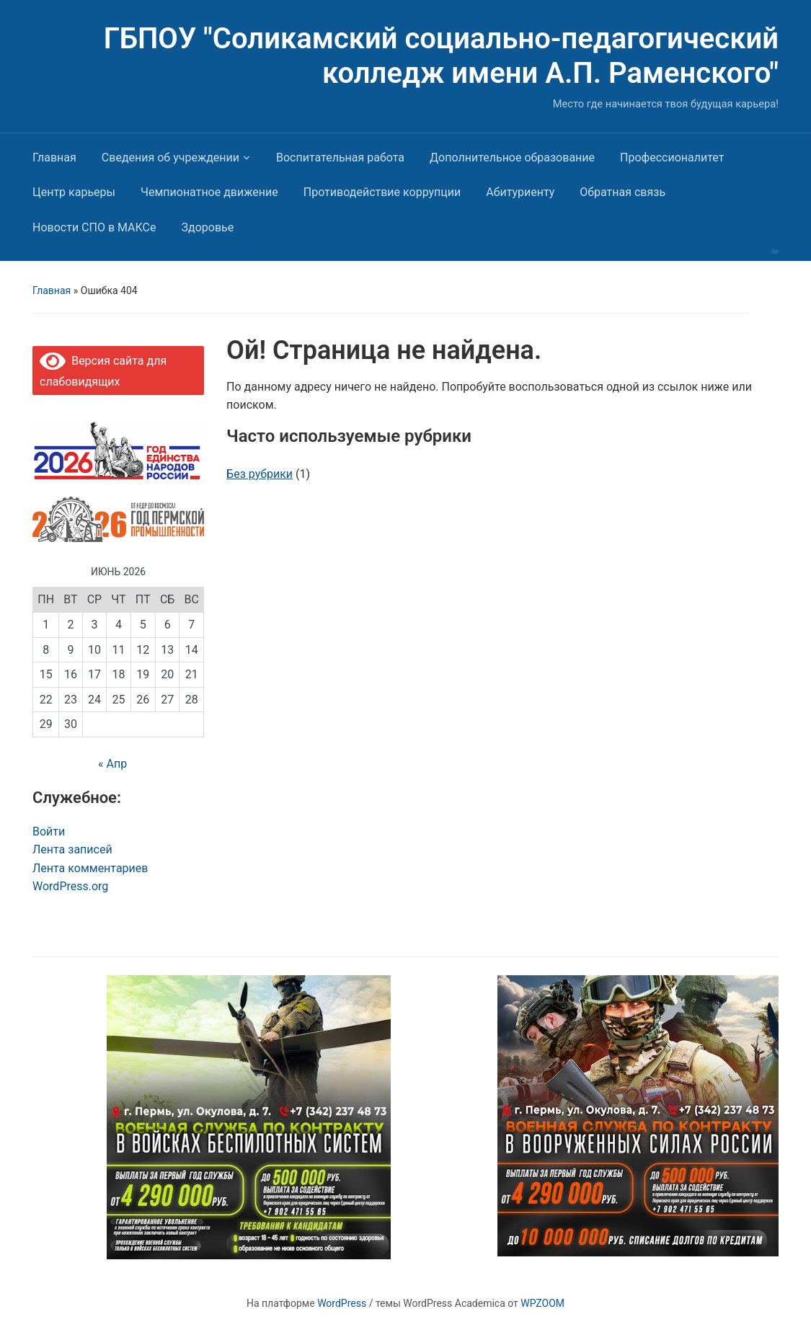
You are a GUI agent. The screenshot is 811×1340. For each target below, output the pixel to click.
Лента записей (72, 849)
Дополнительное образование (512, 157)
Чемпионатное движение (209, 192)
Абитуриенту (520, 192)
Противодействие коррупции (382, 192)
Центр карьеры (73, 192)
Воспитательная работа (340, 157)
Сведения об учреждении (170, 157)
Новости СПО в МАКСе (94, 227)
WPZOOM (542, 1303)
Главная (54, 157)
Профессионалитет (672, 157)
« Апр (112, 764)
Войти (48, 831)
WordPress (341, 1303)
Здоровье (208, 227)
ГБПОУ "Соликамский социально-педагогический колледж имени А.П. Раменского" (441, 56)
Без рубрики (259, 474)
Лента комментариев (90, 868)
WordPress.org (70, 886)
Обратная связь (622, 192)
